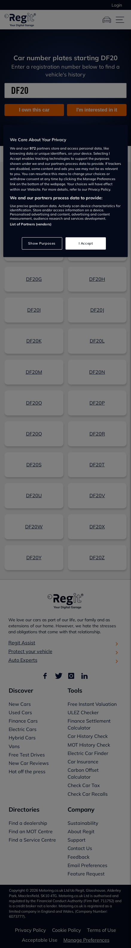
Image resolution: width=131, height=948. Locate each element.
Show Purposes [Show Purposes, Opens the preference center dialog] (41, 243)
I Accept (86, 243)
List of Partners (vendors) (30, 224)
